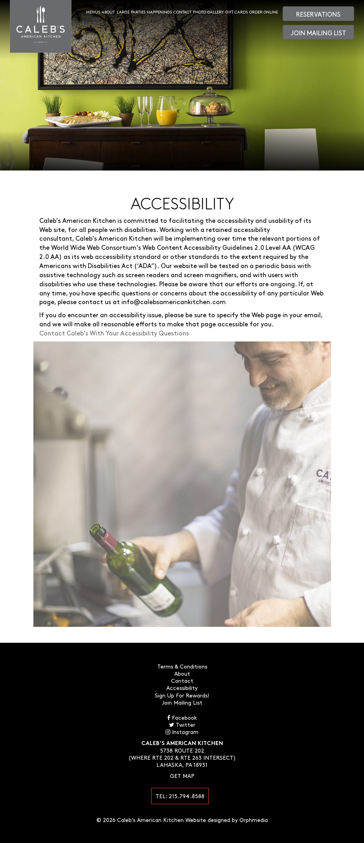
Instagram (182, 732)
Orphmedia (253, 820)
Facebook (182, 717)
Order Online (263, 12)
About (108, 12)
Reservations (318, 14)
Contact (182, 12)
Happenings (159, 12)
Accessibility (182, 688)
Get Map (182, 776)
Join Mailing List (318, 32)
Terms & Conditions (182, 666)
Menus (93, 12)
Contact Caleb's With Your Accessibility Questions (114, 332)
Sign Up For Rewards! (182, 695)
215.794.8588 (186, 796)
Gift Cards (236, 12)
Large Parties (131, 12)
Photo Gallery (208, 12)
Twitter (182, 724)
